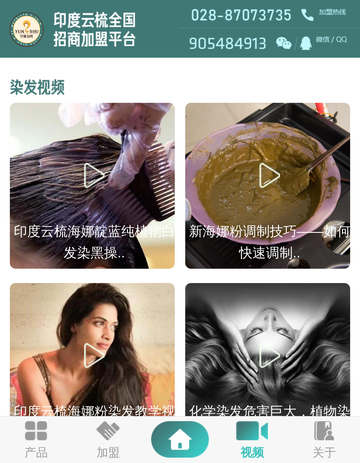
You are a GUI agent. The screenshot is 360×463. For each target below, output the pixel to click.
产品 (36, 452)
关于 (324, 452)
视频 (252, 452)
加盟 (108, 452)
